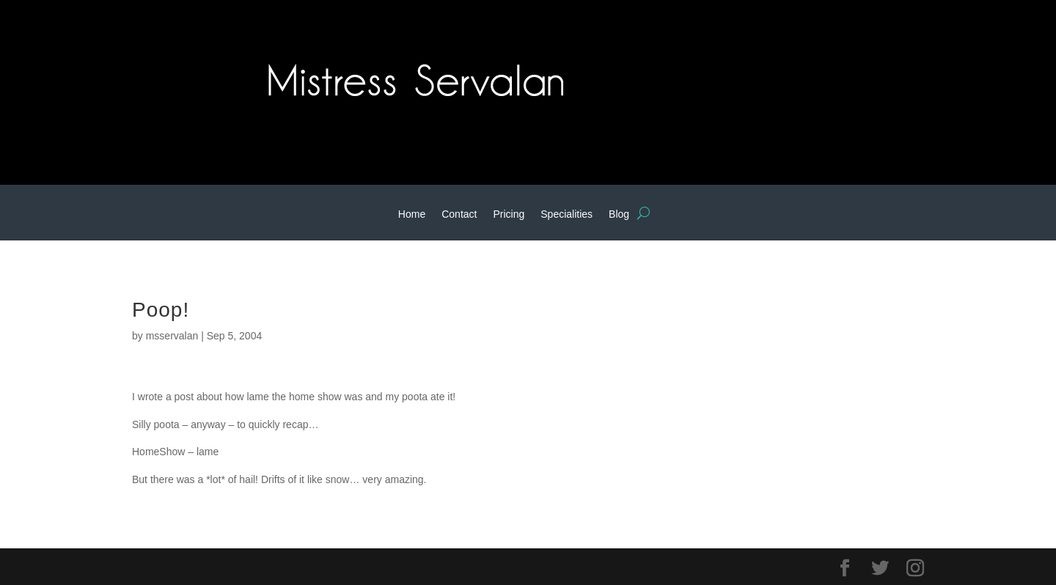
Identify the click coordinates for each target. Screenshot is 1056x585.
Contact (459, 214)
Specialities (566, 214)
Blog (619, 214)
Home (411, 214)
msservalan (172, 336)
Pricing (508, 214)
